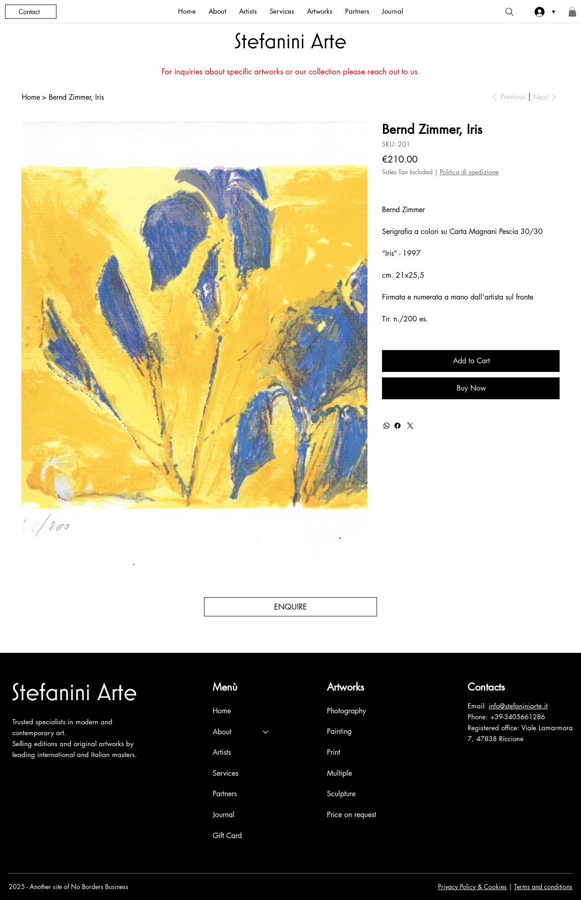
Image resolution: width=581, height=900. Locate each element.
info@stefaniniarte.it (518, 706)
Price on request (351, 814)
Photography (346, 711)
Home (222, 711)
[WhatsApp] (386, 425)
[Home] (31, 97)
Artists (222, 752)
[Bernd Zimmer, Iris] (76, 97)
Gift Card (227, 835)
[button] (572, 12)
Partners (225, 793)
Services (225, 773)
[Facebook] (397, 425)
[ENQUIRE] (290, 606)
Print (333, 752)
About (222, 732)
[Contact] (30, 12)
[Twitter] (410, 425)
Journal (223, 814)
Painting (339, 732)
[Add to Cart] (471, 361)
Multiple (339, 773)
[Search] (509, 12)
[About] (266, 732)
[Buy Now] (471, 388)
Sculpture (341, 793)
